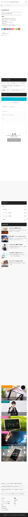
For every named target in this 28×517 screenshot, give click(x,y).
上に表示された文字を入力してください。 (14, 135)
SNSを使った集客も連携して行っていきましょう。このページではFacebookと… (17, 255)
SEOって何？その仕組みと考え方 (16, 261)
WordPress (16, 500)
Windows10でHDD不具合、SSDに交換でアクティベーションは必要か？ (14, 86)
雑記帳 (14, 219)
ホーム (2, 500)
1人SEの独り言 (4, 508)
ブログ (15, 505)
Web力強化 (14, 209)
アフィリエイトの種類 (14, 216)
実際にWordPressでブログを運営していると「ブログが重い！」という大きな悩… (18, 231)
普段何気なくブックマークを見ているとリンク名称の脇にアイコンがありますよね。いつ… (18, 239)
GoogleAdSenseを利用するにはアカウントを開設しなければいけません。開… (17, 247)
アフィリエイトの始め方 (14, 213)
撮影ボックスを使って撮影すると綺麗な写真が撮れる (12, 483)
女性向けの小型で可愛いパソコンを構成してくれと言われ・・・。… (12, 490)
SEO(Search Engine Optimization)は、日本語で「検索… (17, 263)
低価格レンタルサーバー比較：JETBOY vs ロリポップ (13, 90)
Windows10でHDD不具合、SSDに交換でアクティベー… (12, 486)
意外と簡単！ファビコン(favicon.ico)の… (17, 236)
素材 (15, 503)
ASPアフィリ (5, 447)
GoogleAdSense (5, 401)
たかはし (7, 33)
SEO (14, 206)
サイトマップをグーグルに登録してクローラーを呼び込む (14, 82)
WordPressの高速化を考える (15, 228)
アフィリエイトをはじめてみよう (10, 2)
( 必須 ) (4, 111)
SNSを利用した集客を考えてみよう (16, 252)
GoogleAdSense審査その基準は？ (16, 244)
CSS (15, 501)
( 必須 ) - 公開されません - (8, 114)
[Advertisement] (14, 49)
